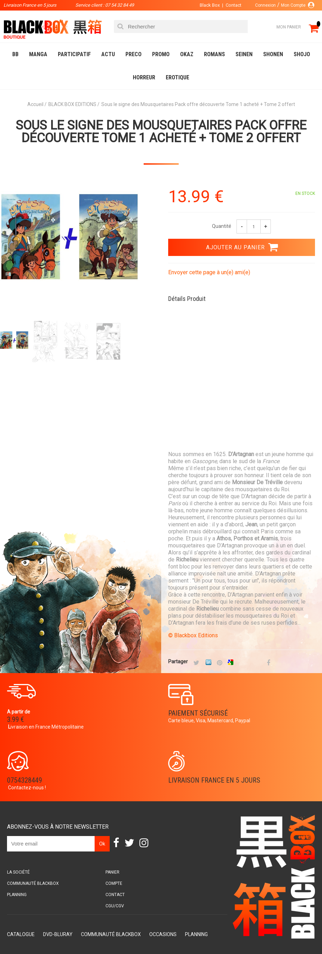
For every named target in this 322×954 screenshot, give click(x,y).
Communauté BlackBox (33, 883)
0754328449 (24, 780)
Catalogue (21, 934)
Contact (233, 5)
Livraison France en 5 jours (214, 780)
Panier (112, 872)
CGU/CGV (114, 905)
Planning (17, 894)
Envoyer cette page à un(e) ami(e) (209, 272)
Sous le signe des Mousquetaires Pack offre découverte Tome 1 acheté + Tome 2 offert (161, 131)
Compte (113, 883)
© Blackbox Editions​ (193, 635)
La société (18, 872)
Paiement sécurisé (198, 713)
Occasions (163, 934)
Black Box (210, 5)
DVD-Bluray (58, 934)
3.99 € (15, 719)
